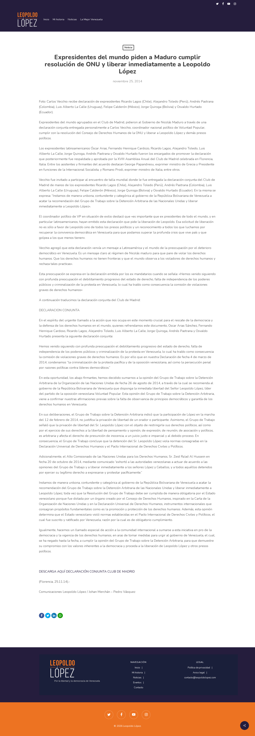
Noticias (137, 678)
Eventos (137, 683)
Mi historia (137, 673)
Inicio (137, 668)
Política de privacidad (199, 668)
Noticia (128, 47)
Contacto (138, 687)
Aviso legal (199, 673)
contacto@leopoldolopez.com (200, 678)
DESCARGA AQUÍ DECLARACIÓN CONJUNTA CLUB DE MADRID (87, 571)
